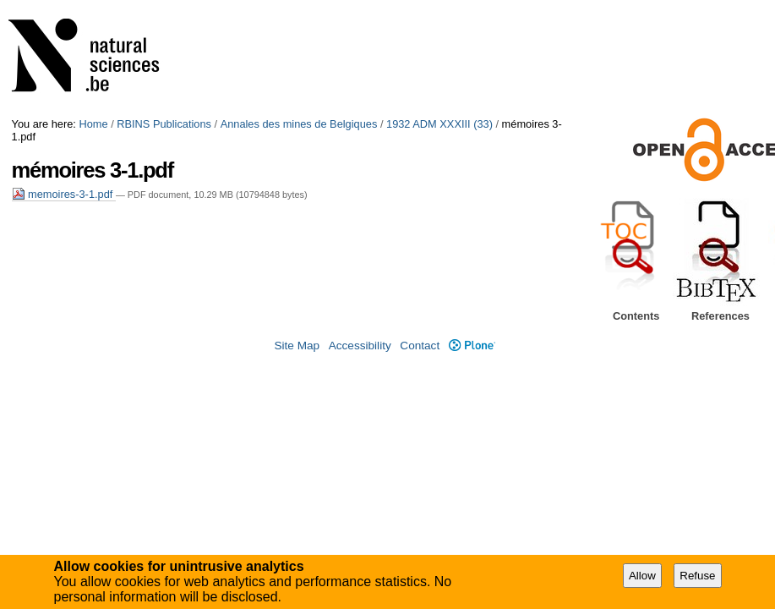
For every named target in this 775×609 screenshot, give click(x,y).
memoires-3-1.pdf (64, 194)
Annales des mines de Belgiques (299, 124)
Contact (419, 345)
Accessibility (360, 345)
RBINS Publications (164, 124)
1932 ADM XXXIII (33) (439, 124)
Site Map (296, 345)
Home (93, 124)
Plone (472, 345)
